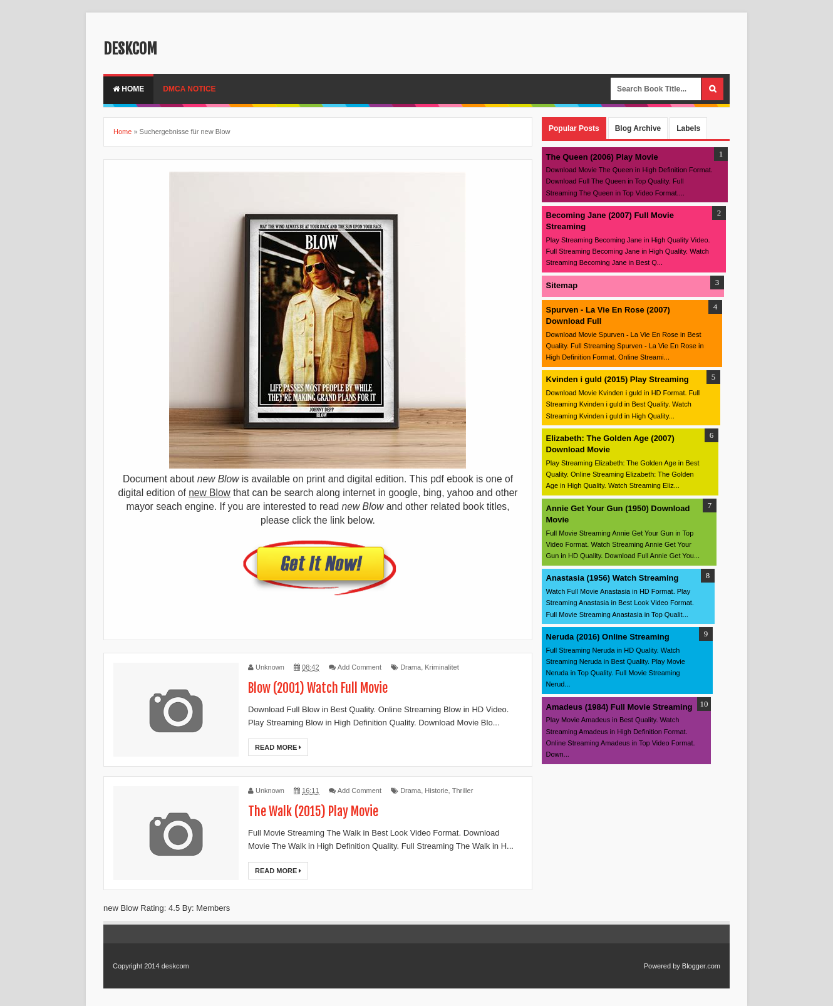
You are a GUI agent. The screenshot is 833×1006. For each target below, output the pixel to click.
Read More (278, 747)
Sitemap (562, 285)
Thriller (462, 790)
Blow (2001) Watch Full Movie (318, 688)
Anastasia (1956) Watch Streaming (612, 578)
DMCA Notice (189, 89)
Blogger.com (701, 966)
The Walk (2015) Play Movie (313, 811)
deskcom (130, 48)
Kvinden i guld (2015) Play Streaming (617, 379)
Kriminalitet (441, 667)
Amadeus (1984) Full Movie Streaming (619, 707)
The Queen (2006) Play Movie (602, 157)
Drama (410, 667)
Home (128, 89)
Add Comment (359, 667)
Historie (436, 790)
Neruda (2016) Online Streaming (608, 636)
